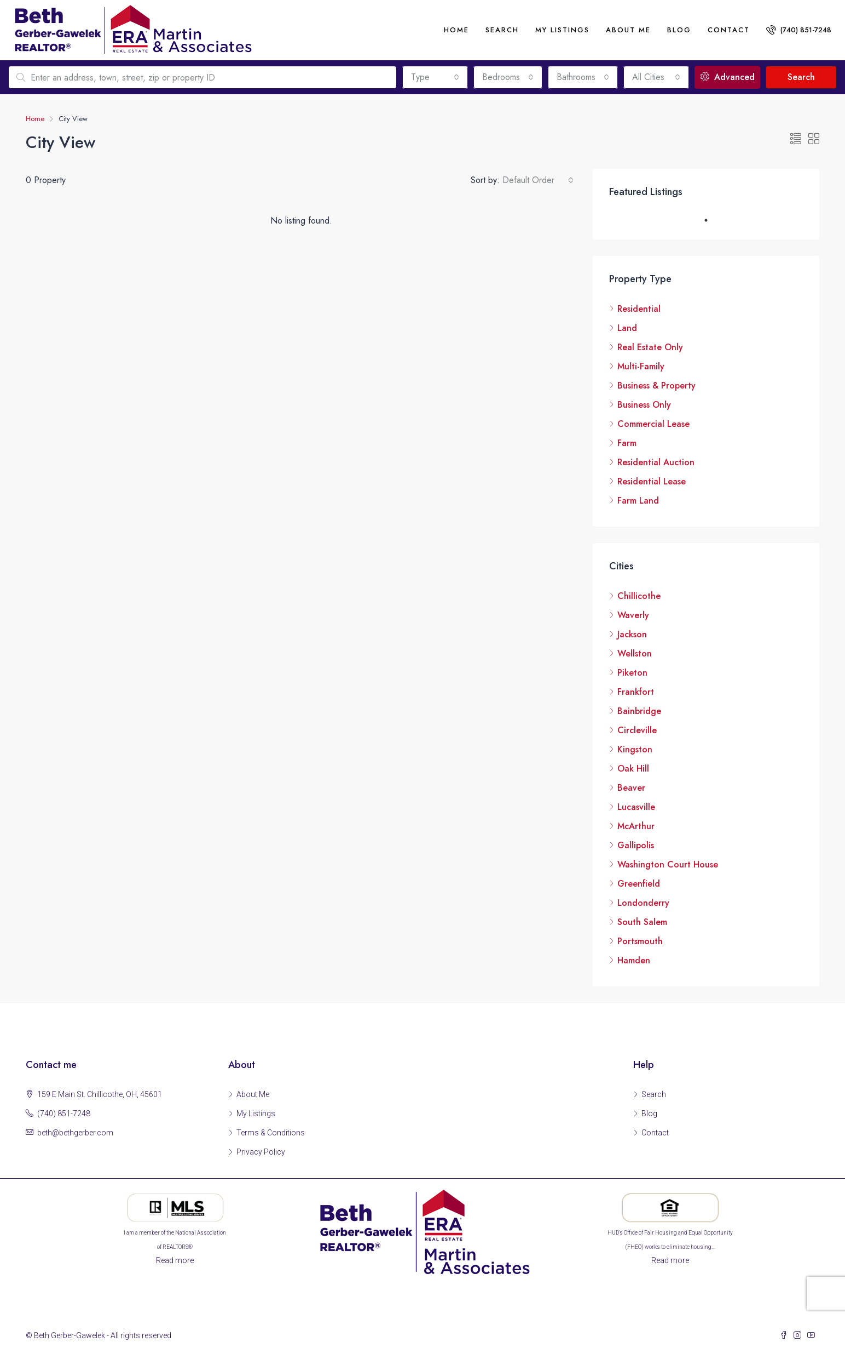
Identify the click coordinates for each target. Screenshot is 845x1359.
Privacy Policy (260, 1151)
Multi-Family (640, 366)
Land (627, 328)
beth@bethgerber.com (75, 1132)
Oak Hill (633, 768)
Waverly (633, 615)
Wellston (634, 653)
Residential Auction (655, 462)
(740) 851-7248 (798, 30)
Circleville (637, 730)
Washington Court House (667, 864)
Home (456, 30)
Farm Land (638, 500)
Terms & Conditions (270, 1132)
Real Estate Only (650, 347)
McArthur (636, 826)
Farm (626, 443)
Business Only (644, 404)
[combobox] (435, 77)
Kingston (634, 749)
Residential (639, 308)
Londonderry (643, 903)
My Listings (562, 30)
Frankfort (635, 692)
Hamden (633, 960)
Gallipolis (635, 845)
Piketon (632, 672)
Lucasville (636, 807)
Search (502, 30)
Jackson (632, 634)
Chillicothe (639, 596)
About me (628, 30)
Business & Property (656, 385)
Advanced (728, 77)
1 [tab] (711, 220)
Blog (679, 30)
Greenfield (638, 883)
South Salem (642, 922)
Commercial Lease (653, 424)
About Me (252, 1094)
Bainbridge (639, 711)
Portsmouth (640, 941)
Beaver (631, 787)
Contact (729, 30)
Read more (175, 1260)
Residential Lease (651, 481)
